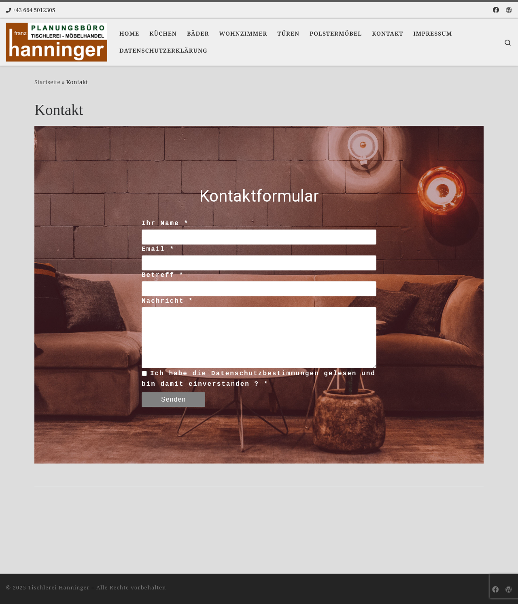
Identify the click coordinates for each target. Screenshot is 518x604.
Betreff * (163, 275)
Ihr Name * (165, 223)
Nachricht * (167, 301)
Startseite (47, 82)
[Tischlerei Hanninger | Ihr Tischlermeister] (56, 40)
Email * (158, 249)
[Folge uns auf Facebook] (496, 10)
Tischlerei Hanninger (58, 586)
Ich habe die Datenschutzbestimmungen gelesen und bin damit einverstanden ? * (259, 377)
